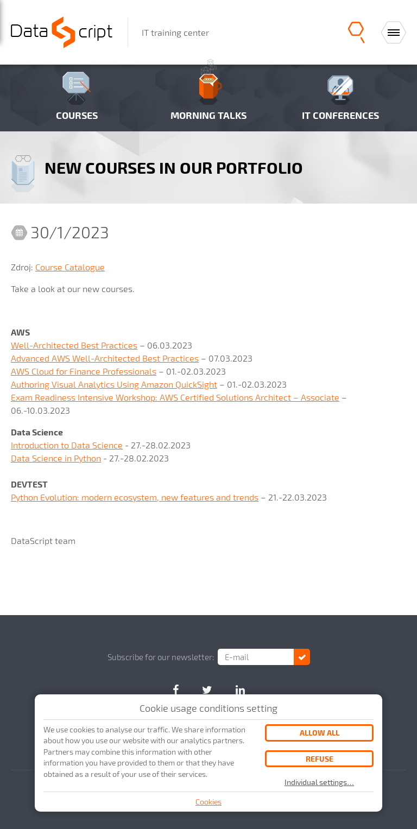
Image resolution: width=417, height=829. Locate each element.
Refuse (319, 758)
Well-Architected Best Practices (74, 345)
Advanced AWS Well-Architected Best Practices (105, 358)
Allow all (319, 732)
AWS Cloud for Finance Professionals (83, 371)
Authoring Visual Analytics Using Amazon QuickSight (114, 384)
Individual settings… (320, 782)
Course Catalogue (70, 267)
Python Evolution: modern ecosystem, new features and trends (134, 497)
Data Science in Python (56, 458)
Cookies (208, 801)
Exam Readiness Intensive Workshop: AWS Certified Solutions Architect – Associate (175, 397)
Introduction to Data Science (67, 445)
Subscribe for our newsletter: (161, 657)
